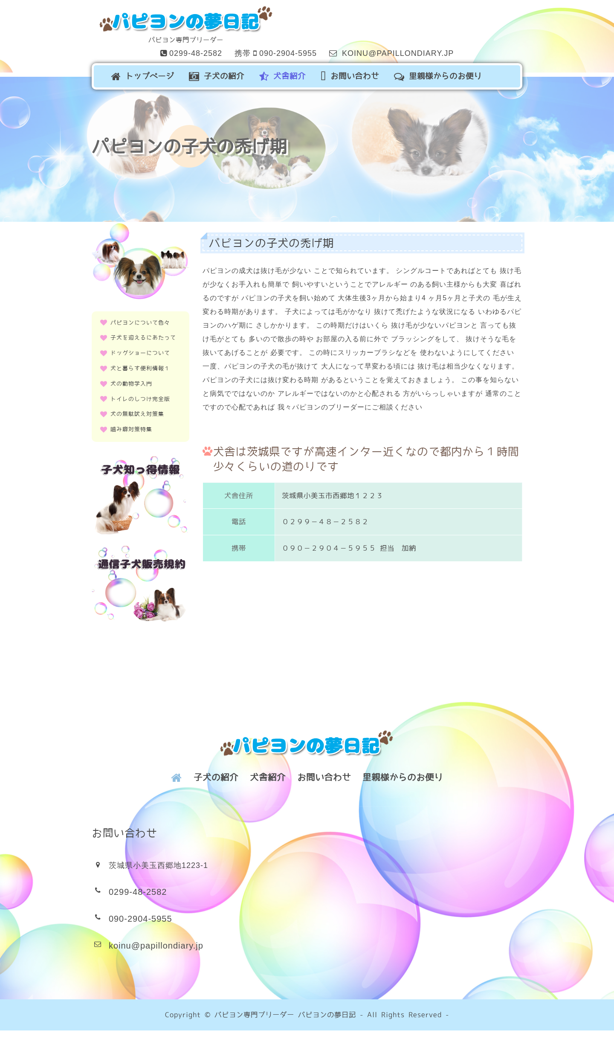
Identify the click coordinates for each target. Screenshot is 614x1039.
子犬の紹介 (223, 74)
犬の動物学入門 (131, 377)
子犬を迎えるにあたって (142, 331)
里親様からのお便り (444, 74)
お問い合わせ (356, 74)
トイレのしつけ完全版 (140, 392)
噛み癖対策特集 (131, 423)
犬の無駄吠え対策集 (137, 408)
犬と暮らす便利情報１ (140, 362)
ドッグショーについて (140, 347)
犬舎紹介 (289, 74)
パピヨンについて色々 (140, 316)
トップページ (149, 74)
